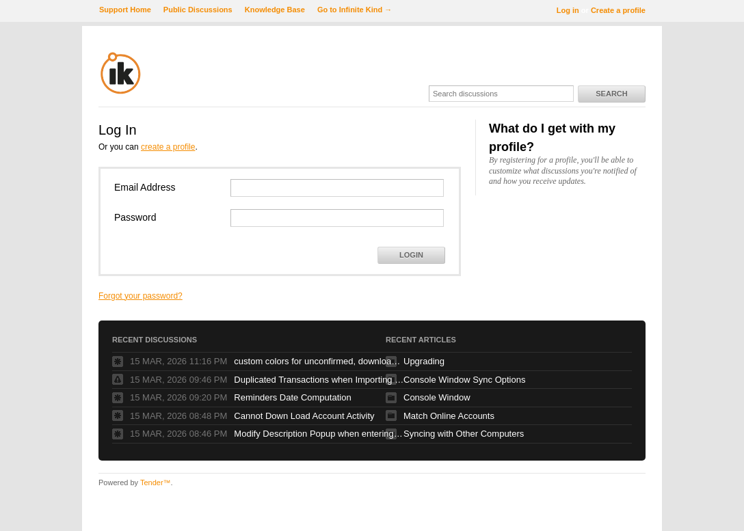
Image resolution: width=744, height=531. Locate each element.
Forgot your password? (140, 296)
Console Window (436, 397)
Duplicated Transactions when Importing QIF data (319, 380)
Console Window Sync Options (464, 380)
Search (611, 94)
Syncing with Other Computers (463, 433)
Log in (568, 10)
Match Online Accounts (448, 416)
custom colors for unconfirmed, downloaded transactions (319, 361)
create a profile (168, 147)
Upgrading (423, 361)
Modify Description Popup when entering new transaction (319, 433)
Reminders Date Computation (292, 397)
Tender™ (155, 482)
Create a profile (618, 10)
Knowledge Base (275, 9)
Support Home (125, 9)
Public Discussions (197, 9)
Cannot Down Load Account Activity (304, 416)
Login (411, 255)
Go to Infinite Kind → (354, 9)
